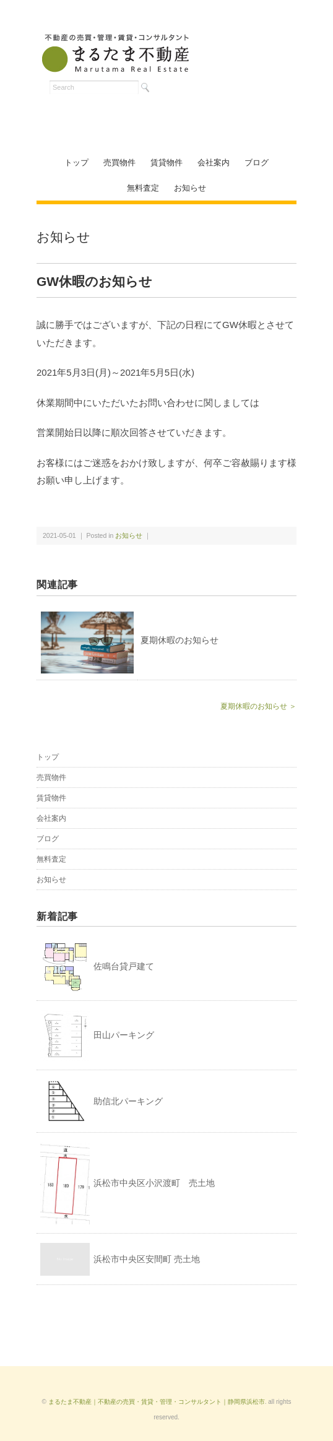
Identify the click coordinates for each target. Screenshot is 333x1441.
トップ (76, 162)
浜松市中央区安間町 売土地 (146, 1259)
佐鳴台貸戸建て (123, 966)
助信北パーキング (128, 1101)
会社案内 (213, 162)
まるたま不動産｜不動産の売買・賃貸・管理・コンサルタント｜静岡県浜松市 (156, 1401)
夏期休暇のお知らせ (179, 640)
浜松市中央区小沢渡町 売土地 (154, 1183)
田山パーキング (123, 1035)
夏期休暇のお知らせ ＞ (258, 706)
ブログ (256, 162)
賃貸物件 (166, 162)
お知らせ (190, 188)
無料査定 (143, 188)
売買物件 (119, 162)
